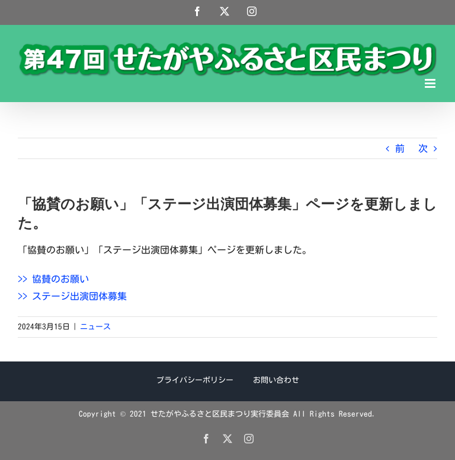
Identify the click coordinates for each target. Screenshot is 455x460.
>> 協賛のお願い (53, 279)
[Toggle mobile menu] (431, 83)
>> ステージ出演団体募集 (72, 296)
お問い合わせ (276, 380)
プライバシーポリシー (194, 380)
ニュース (95, 327)
